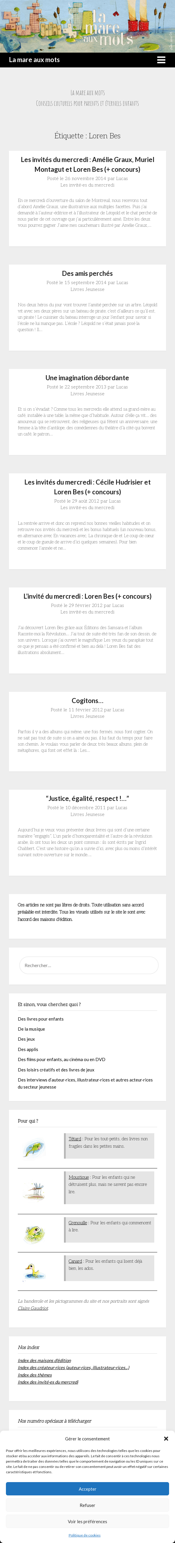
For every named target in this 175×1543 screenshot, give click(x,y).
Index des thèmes (35, 1374)
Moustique (79, 1177)
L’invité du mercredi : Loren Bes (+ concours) (87, 596)
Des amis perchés (87, 273)
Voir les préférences (87, 1521)
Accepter (88, 1489)
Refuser (87, 1505)
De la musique (31, 1029)
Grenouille (78, 1222)
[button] (166, 1439)
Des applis (28, 1049)
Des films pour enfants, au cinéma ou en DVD (61, 1059)
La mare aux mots (34, 60)
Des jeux (26, 1039)
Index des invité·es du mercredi (48, 1382)
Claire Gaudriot (33, 1308)
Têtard (75, 1139)
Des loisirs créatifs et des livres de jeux (56, 1069)
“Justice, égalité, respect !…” (87, 798)
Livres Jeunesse (87, 289)
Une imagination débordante (87, 378)
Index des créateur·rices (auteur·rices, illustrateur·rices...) (73, 1367)
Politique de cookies (85, 1535)
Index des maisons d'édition (44, 1360)
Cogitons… (87, 701)
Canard (75, 1261)
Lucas (122, 179)
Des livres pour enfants (41, 1018)
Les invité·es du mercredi (87, 185)
